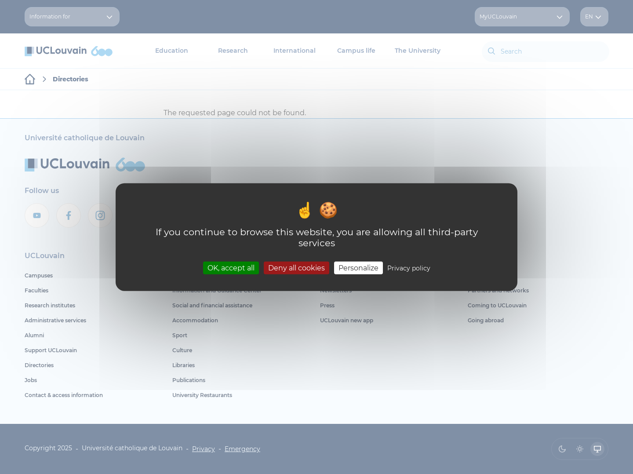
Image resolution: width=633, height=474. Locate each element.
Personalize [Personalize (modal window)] (358, 267)
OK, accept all (231, 267)
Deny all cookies (296, 267)
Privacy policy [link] (408, 268)
